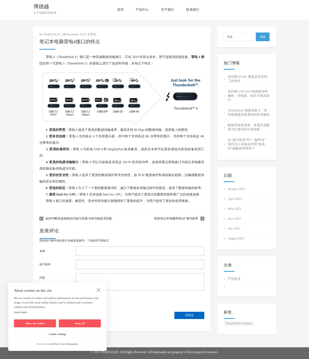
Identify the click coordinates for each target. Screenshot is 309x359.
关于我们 (167, 9)
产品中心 (142, 9)
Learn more (20, 312)
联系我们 (192, 9)
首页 (120, 9)
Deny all (79, 323)
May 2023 (234, 208)
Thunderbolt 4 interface (239, 323)
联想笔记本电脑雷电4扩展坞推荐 (176, 218)
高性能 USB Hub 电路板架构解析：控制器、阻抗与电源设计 (249, 96)
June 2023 (234, 218)
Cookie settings (57, 334)
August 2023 (236, 238)
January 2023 (236, 189)
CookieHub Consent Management (63, 344)
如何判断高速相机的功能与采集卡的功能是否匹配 (78, 218)
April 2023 (235, 198)
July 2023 (234, 228)
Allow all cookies (35, 323)
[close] (98, 290)
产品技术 (234, 278)
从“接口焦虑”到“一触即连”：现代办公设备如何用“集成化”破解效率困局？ (248, 144)
